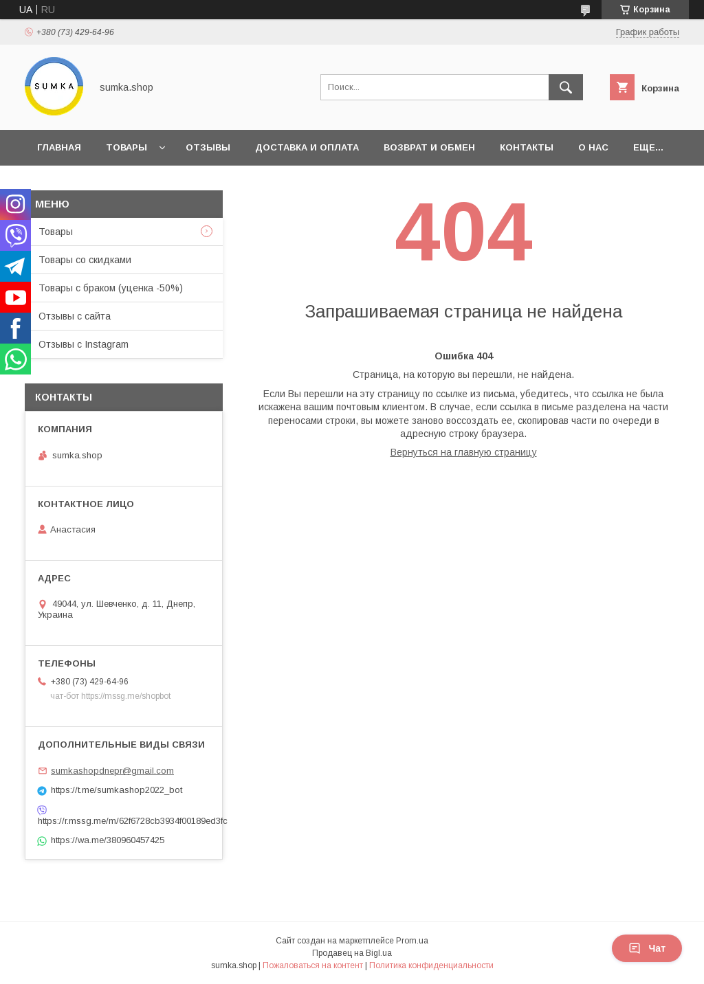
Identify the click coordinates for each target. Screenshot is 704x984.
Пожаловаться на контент (313, 965)
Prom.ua (412, 941)
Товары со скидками (84, 259)
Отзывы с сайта (74, 316)
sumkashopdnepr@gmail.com (112, 770)
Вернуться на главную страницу (463, 452)
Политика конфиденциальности (431, 965)
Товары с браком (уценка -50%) (110, 287)
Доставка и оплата (307, 147)
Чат (647, 948)
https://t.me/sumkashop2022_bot (116, 790)
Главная (59, 147)
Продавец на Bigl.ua (352, 953)
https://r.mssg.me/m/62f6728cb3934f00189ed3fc (124, 821)
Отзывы (208, 147)
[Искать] (566, 87)
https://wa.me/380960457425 (107, 840)
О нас (593, 147)
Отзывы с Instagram (83, 344)
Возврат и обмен (429, 147)
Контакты (526, 147)
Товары (126, 147)
